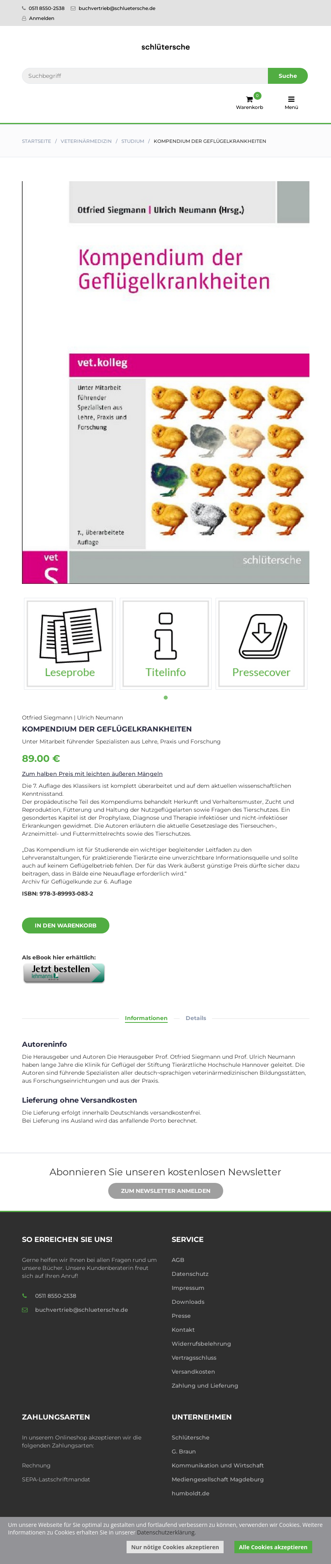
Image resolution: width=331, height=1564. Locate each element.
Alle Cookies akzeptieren (273, 1547)
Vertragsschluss (194, 1357)
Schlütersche (191, 1437)
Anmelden (38, 18)
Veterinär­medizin (86, 141)
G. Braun (184, 1451)
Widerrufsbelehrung (201, 1343)
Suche (288, 75)
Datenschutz (190, 1273)
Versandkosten (193, 1371)
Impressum (188, 1287)
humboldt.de (191, 1493)
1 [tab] (166, 698)
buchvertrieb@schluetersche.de (113, 8)
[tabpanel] (70, 644)
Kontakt (183, 1329)
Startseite (36, 141)
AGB (178, 1259)
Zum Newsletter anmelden (159, 1191)
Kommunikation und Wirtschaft (218, 1465)
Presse (181, 1315)
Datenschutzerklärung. (166, 1532)
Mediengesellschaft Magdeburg (218, 1479)
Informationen (146, 1018)
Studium (132, 141)
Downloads (188, 1301)
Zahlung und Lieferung (205, 1385)
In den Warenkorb (60, 925)
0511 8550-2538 (43, 8)
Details (196, 1018)
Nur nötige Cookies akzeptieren (175, 1547)
